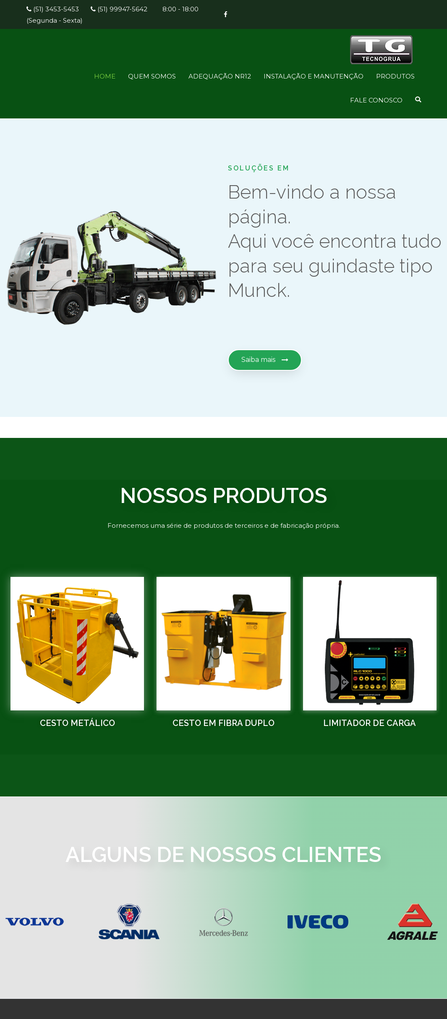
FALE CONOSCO (376, 100)
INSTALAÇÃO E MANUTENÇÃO (313, 76)
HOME (104, 76)
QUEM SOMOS (152, 76)
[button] (265, 360)
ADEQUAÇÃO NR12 (219, 76)
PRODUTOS (395, 76)
